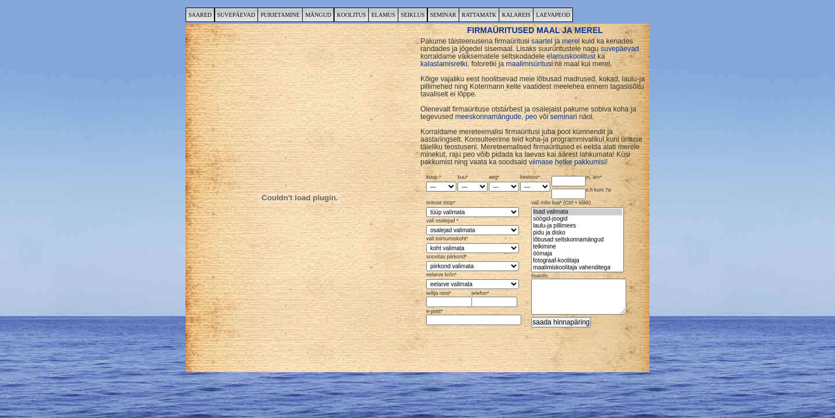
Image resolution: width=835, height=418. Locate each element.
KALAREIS (516, 15)
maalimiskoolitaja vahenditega (577, 267)
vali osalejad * (472, 226)
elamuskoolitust (571, 56)
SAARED (200, 15)
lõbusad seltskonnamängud (577, 239)
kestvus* (535, 183)
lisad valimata (577, 211)
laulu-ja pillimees (577, 225)
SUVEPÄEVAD (236, 15)
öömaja (577, 253)
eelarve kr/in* (472, 280)
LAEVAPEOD (553, 15)
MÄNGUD (318, 15)
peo (531, 117)
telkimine (577, 246)
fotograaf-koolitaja (577, 260)
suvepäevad (620, 49)
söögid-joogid (577, 218)
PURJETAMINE (280, 15)
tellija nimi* (448, 299)
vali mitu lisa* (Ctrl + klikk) (577, 236)
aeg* (504, 183)
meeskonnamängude (488, 117)
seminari (563, 117)
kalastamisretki (443, 64)
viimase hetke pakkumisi (567, 162)
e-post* (472, 317)
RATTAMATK (479, 15)
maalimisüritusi (529, 64)
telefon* (493, 299)
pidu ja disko (577, 232)
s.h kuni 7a (581, 193)
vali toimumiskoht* (472, 244)
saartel (542, 41)
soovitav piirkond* (472, 262)
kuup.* (441, 183)
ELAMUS (383, 15)
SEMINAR (443, 15)
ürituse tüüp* (472, 208)
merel (571, 41)
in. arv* (576, 180)
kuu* (473, 183)
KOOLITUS (351, 15)
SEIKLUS (412, 15)
